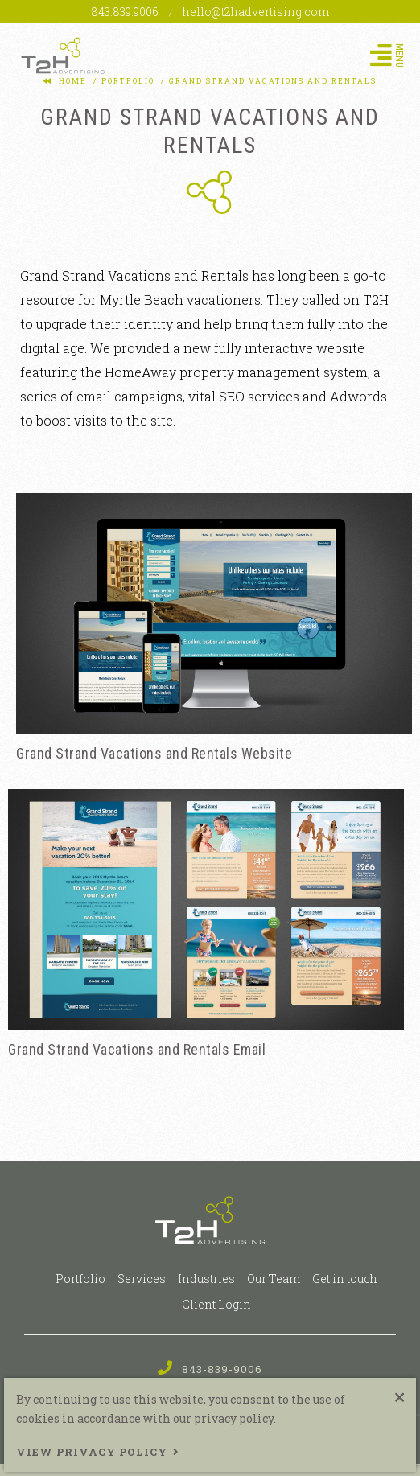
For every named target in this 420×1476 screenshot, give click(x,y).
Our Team (273, 1278)
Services (141, 1278)
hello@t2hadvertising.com (256, 11)
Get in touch (344, 1278)
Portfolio (80, 1278)
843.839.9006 (126, 11)
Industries (206, 1278)
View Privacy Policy (91, 1452)
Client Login (216, 1304)
